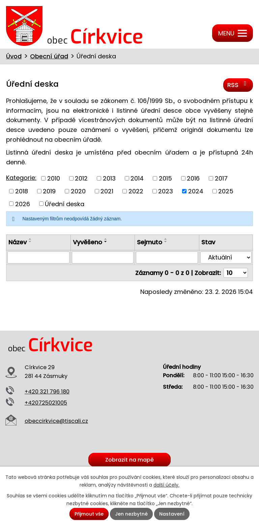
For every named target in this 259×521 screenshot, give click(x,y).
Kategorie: (21, 177)
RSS (238, 84)
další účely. (166, 485)
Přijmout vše (89, 514)
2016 (193, 178)
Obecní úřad (49, 56)
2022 (135, 191)
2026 (22, 203)
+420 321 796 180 (47, 391)
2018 (21, 191)
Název (17, 242)
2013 (109, 178)
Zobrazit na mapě (129, 460)
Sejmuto (149, 242)
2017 (221, 178)
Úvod (14, 56)
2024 (195, 191)
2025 (225, 191)
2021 (106, 191)
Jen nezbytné (131, 514)
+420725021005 (46, 403)
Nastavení (171, 514)
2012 (81, 178)
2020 (78, 191)
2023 (165, 191)
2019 (49, 191)
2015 (165, 178)
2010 (53, 178)
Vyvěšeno (87, 242)
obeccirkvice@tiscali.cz (56, 421)
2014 (137, 178)
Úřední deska (64, 203)
